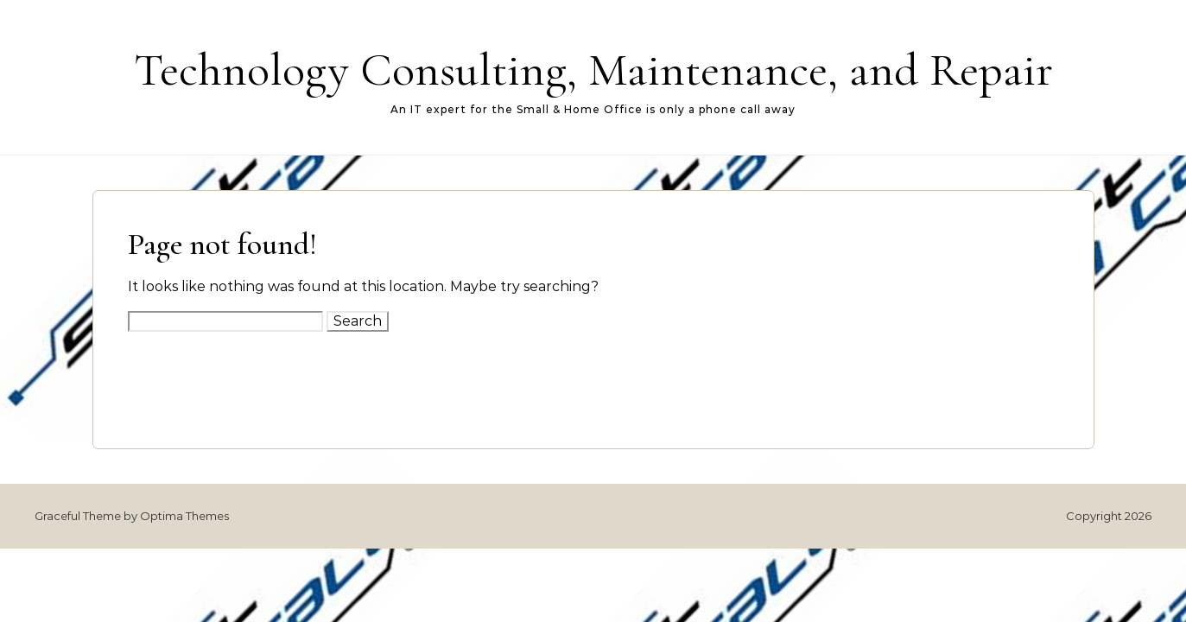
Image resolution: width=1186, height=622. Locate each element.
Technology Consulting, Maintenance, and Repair (593, 69)
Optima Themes (184, 516)
